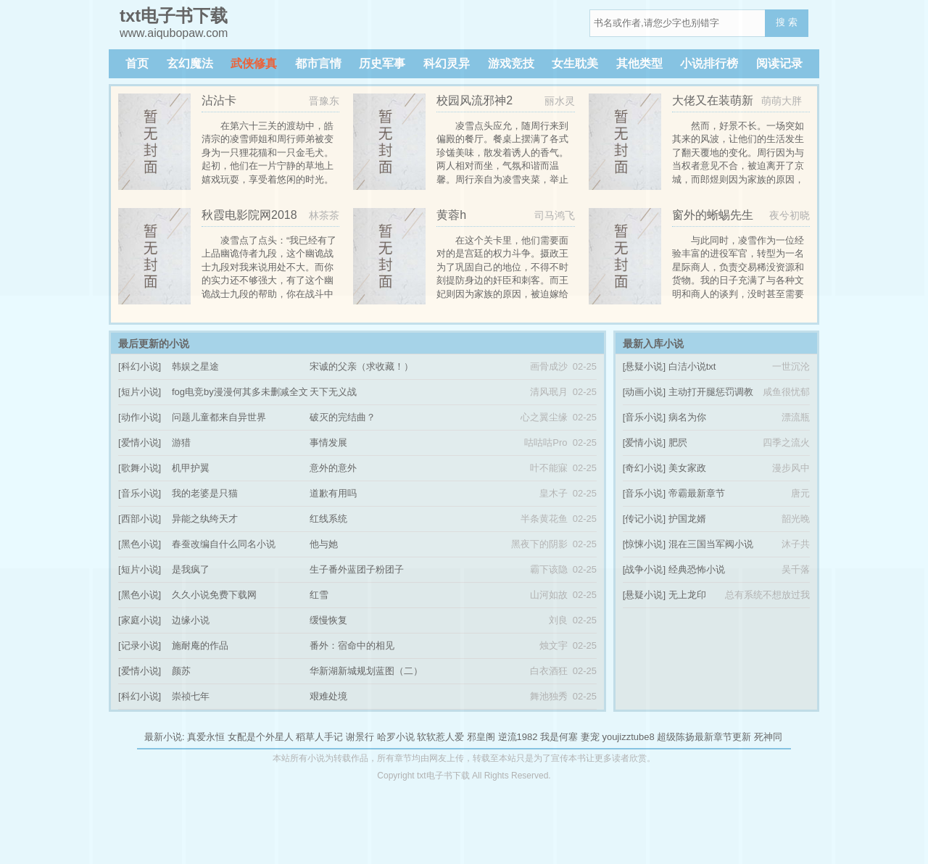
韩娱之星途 (195, 366)
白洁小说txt (692, 366)
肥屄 (677, 442)
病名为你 (687, 417)
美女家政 (687, 467)
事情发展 (328, 442)
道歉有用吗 (333, 493)
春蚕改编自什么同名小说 (224, 544)
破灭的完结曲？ (343, 417)
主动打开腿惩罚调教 (710, 391)
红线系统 (328, 518)
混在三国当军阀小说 (710, 544)
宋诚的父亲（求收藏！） (361, 366)
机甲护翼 (191, 467)
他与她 (324, 544)
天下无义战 (333, 391)
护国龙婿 (687, 518)
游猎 (181, 442)
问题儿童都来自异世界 (219, 417)
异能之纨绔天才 (205, 518)
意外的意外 (333, 467)
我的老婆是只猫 (205, 493)
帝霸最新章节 (696, 493)
